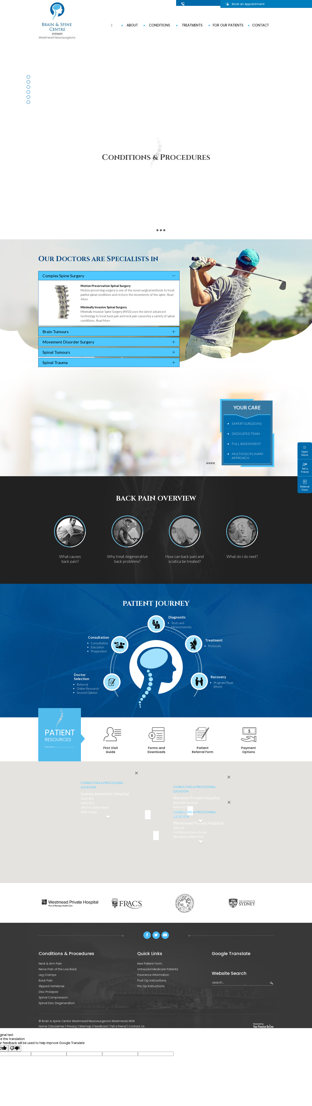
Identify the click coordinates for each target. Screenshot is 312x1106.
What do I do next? (242, 556)
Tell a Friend (305, 468)
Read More (103, 320)
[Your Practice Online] (263, 1025)
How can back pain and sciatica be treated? (184, 559)
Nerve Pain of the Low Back (58, 969)
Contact (260, 25)
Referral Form (304, 485)
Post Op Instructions (151, 980)
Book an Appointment (248, 4)
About (132, 25)
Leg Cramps (47, 975)
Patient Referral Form (202, 740)
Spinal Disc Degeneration (57, 1003)
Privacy (72, 1026)
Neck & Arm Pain (50, 963)
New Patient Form (149, 963)
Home (43, 1026)
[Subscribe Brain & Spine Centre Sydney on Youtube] (165, 935)
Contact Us (136, 1026)
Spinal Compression (53, 997)
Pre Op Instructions (150, 986)
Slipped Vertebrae (51, 986)
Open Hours (304, 451)
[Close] (229, 784)
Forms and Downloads (156, 740)
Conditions (159, 25)
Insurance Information (153, 975)
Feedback (101, 1026)
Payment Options (248, 740)
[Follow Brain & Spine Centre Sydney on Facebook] (147, 935)
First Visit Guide (112, 740)
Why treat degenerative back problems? (127, 559)
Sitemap (85, 1026)
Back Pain (46, 980)
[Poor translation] (14, 1047)
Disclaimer (57, 1026)
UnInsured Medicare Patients (157, 969)
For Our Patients (228, 25)
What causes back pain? (70, 559)
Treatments (192, 25)
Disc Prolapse (48, 992)
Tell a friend (118, 1026)
